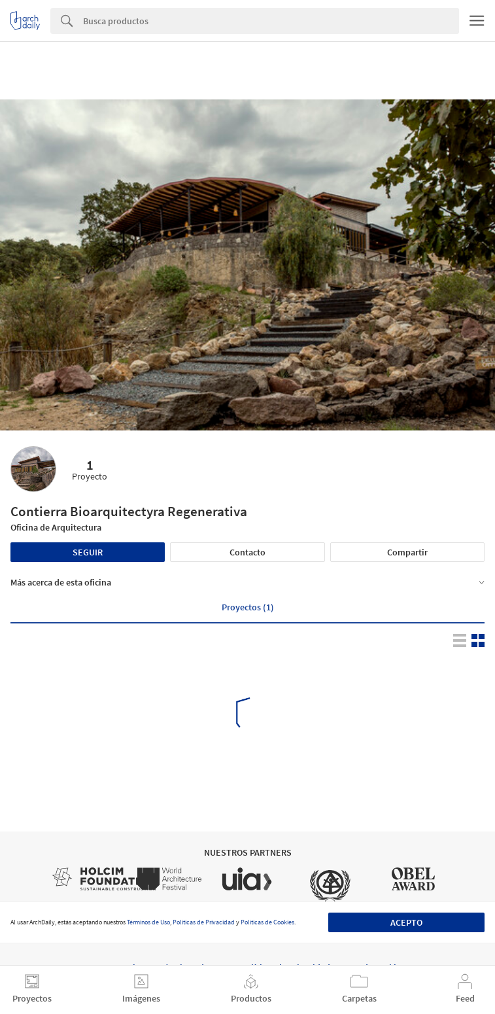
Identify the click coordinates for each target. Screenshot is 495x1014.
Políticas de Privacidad (204, 922)
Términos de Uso (148, 922)
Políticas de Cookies (267, 922)
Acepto (406, 922)
